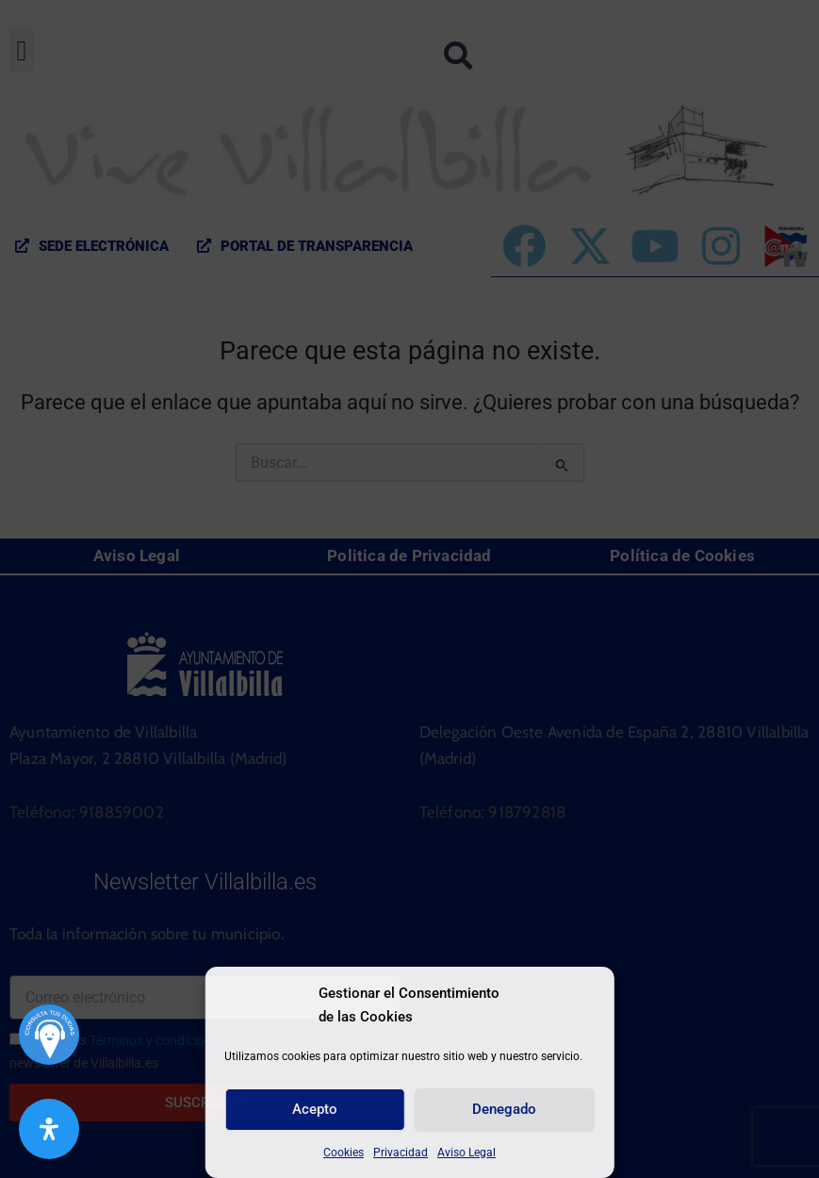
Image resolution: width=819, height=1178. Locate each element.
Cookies (343, 1152)
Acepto (314, 1109)
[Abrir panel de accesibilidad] (49, 1129)
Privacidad (400, 1152)
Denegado (504, 1109)
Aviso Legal (466, 1152)
